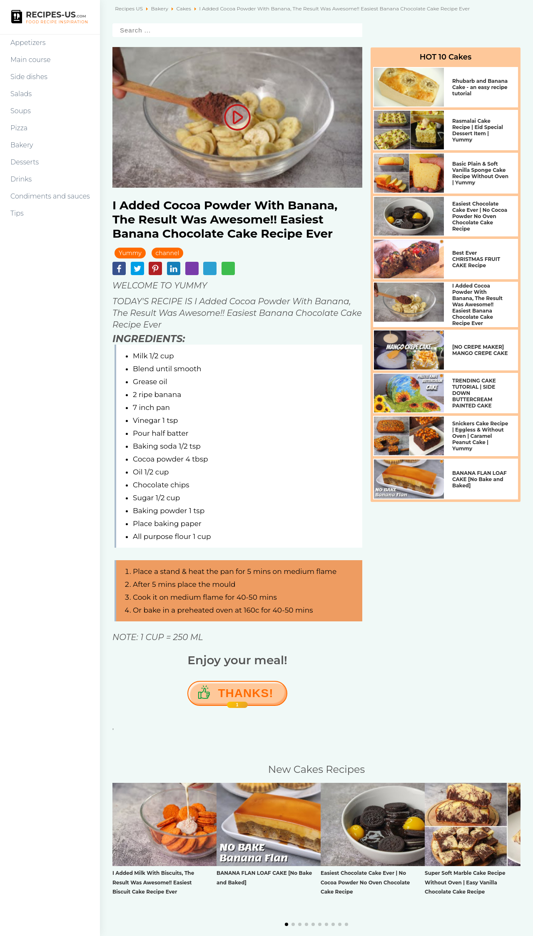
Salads (21, 94)
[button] (286, 924)
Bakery (21, 145)
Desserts (24, 162)
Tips (17, 213)
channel (167, 253)
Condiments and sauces (50, 196)
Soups (20, 111)
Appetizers (27, 43)
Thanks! (246, 696)
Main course (30, 60)
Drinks (21, 179)
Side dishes (28, 77)
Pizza (18, 128)
